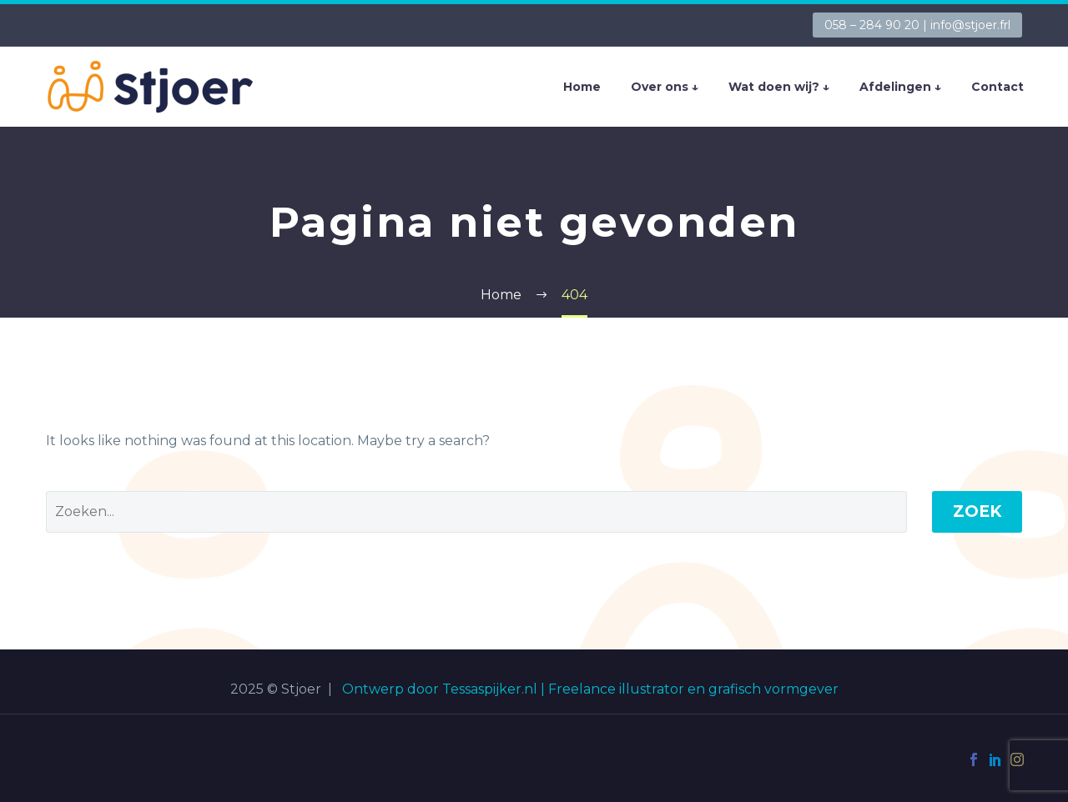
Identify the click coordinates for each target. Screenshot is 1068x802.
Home (582, 86)
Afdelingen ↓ (900, 86)
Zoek (977, 511)
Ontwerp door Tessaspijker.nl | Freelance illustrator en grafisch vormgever (590, 689)
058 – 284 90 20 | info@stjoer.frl (917, 25)
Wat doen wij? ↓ (778, 86)
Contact (997, 86)
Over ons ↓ (664, 86)
